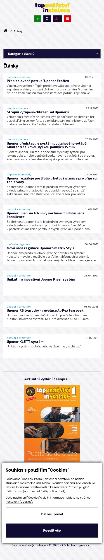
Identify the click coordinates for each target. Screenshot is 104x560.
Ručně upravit (51, 514)
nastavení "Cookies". (19, 502)
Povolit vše (52, 530)
